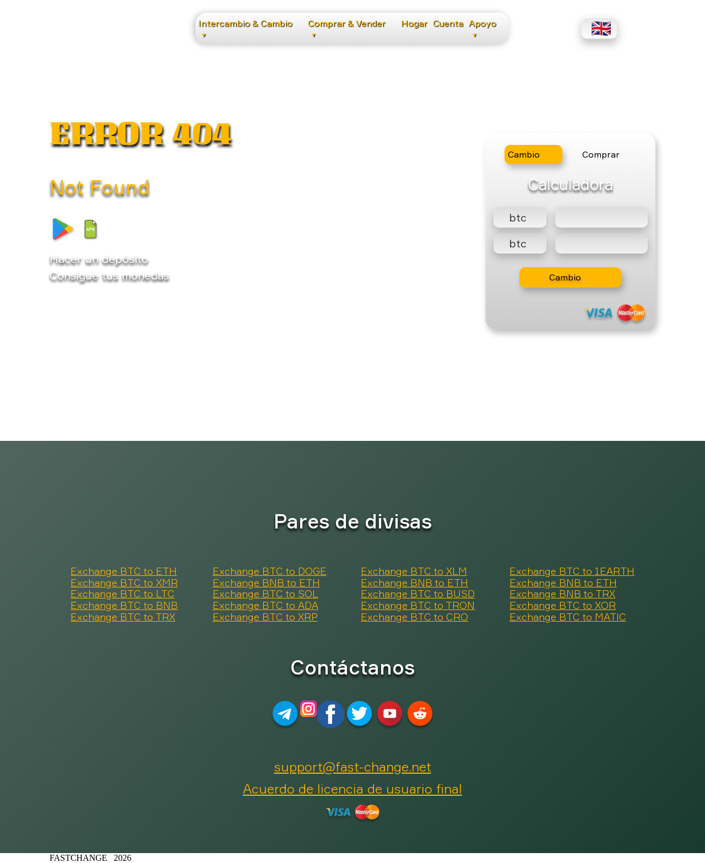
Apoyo (482, 28)
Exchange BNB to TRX (562, 594)
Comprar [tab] (601, 154)
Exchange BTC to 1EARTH (571, 571)
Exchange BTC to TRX (122, 617)
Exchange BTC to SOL (265, 594)
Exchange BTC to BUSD (418, 594)
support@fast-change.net (352, 766)
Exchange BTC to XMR (124, 583)
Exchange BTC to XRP (265, 617)
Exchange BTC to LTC (122, 594)
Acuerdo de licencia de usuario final (352, 788)
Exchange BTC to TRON (418, 605)
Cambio (565, 277)
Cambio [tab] (524, 154)
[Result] (601, 243)
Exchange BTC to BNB (124, 605)
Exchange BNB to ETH (266, 583)
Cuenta (448, 23)
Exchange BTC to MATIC (567, 617)
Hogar (414, 23)
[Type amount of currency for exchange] (601, 217)
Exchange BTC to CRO (414, 617)
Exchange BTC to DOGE (270, 571)
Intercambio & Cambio (245, 28)
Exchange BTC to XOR (562, 605)
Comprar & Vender (347, 28)
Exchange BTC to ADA (265, 605)
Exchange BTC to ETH (123, 571)
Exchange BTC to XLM (414, 571)
